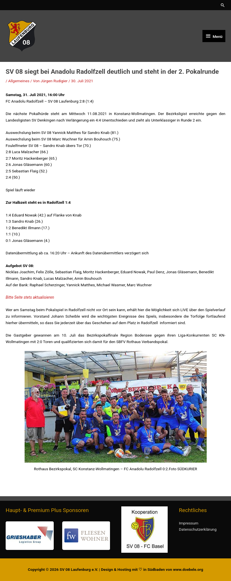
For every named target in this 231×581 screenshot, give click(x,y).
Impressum (188, 523)
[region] (58, 535)
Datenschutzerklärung (198, 529)
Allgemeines (18, 81)
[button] (222, 5)
